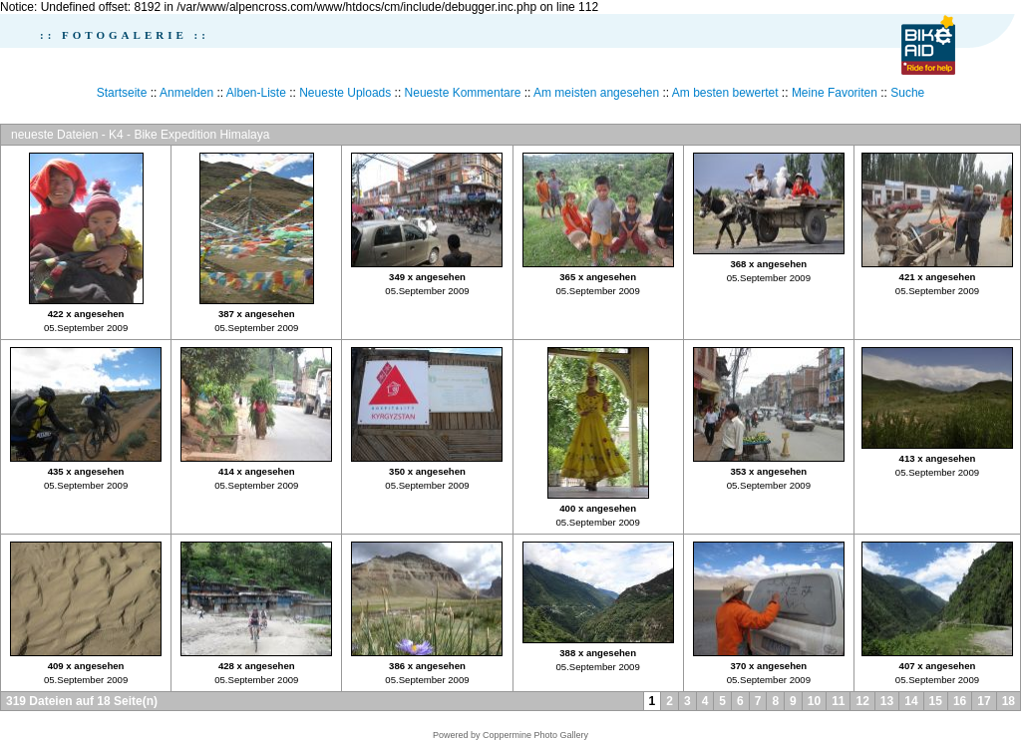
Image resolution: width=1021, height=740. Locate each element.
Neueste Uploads (345, 93)
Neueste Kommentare (463, 93)
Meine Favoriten (834, 93)
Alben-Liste (256, 93)
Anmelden (186, 93)
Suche (907, 93)
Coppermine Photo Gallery (535, 735)
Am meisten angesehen (596, 93)
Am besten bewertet (725, 93)
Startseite (122, 93)
